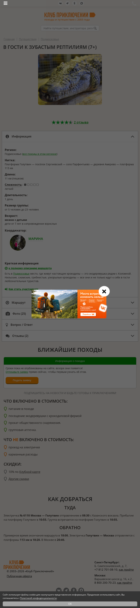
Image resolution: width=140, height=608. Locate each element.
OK (70, 603)
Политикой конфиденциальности (38, 598)
